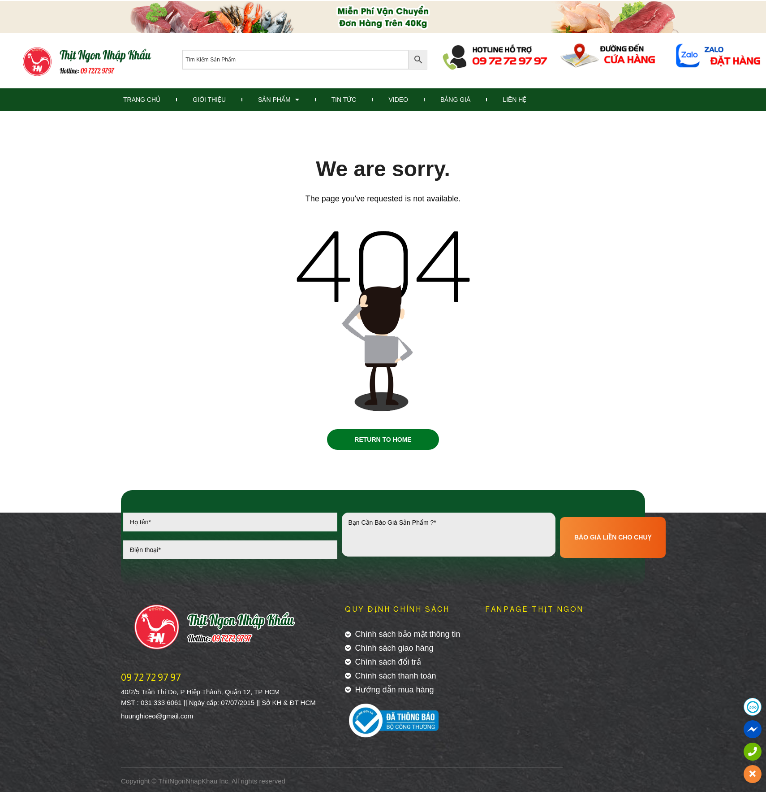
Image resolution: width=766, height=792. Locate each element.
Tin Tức (344, 99)
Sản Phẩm (278, 99)
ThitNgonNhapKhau (187, 783)
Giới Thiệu (209, 99)
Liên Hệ (514, 99)
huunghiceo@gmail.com (157, 718)
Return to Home (382, 440)
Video (398, 99)
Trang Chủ (141, 99)
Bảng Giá (455, 99)
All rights (245, 783)
